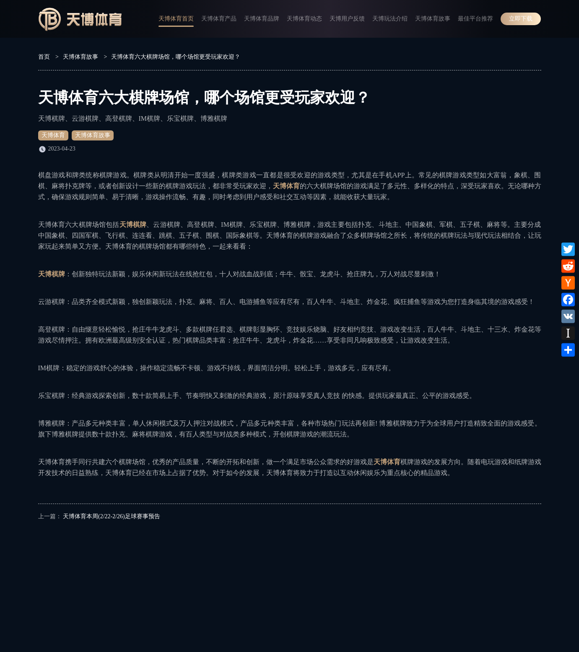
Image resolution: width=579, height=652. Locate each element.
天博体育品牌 (261, 19)
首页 (44, 57)
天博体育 (53, 135)
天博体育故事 (432, 19)
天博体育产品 (218, 19)
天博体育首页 (176, 19)
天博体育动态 (304, 19)
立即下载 (520, 19)
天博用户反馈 (347, 19)
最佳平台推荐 (475, 19)
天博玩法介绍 (390, 19)
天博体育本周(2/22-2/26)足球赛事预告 (111, 516)
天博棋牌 (133, 224)
